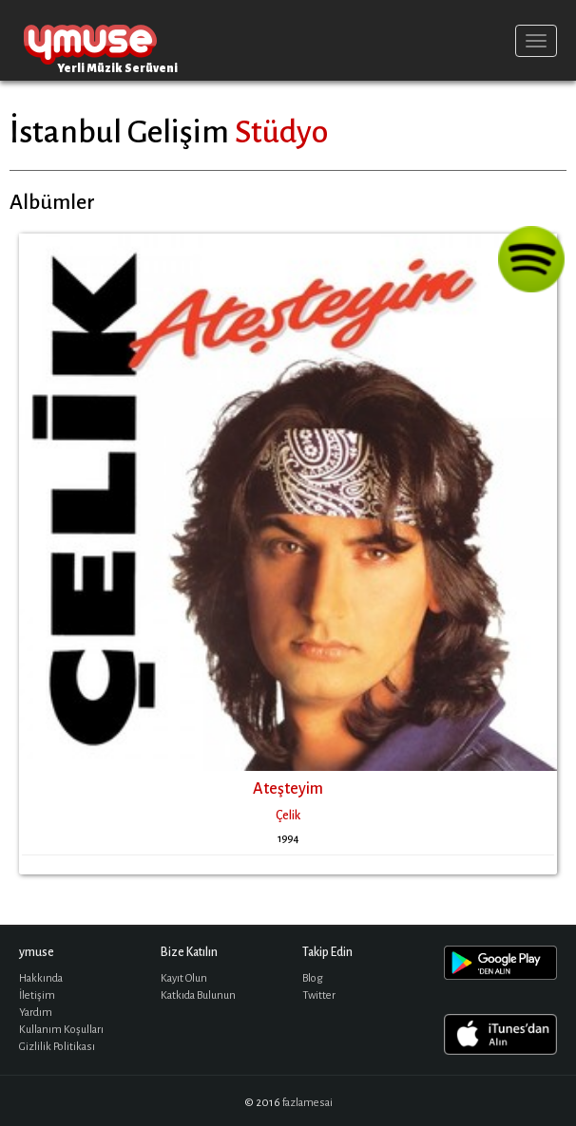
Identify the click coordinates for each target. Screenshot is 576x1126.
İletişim (37, 995)
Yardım (35, 1012)
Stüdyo (281, 132)
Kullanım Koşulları (61, 1029)
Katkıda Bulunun (198, 995)
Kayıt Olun (184, 978)
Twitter (319, 995)
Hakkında (41, 978)
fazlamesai (307, 1103)
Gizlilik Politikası (57, 1047)
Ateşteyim (288, 789)
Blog (312, 978)
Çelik (288, 815)
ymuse (90, 40)
